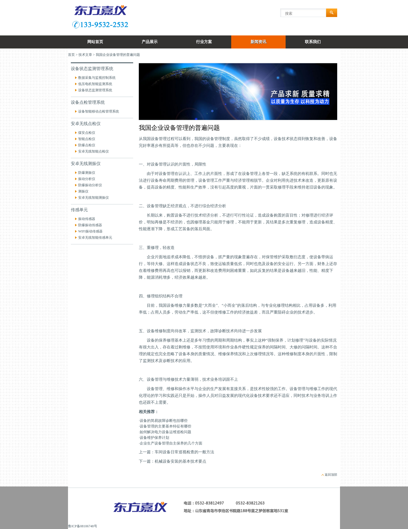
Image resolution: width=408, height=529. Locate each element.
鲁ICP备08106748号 (82, 526)
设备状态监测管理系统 (95, 90)
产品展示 (150, 42)
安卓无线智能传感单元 (95, 238)
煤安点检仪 (86, 133)
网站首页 (95, 42)
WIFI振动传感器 (90, 231)
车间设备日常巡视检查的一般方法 (184, 452)
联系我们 (313, 42)
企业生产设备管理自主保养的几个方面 (171, 443)
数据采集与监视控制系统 (97, 78)
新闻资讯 (258, 42)
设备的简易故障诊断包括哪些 (164, 420)
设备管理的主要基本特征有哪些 (165, 426)
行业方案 (204, 42)
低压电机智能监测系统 (95, 84)
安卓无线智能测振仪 (93, 198)
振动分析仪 (86, 179)
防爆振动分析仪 (90, 185)
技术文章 (85, 55)
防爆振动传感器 (90, 225)
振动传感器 (86, 219)
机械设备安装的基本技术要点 (180, 461)
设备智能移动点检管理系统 (98, 111)
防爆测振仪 (86, 173)
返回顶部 (331, 474)
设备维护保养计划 (154, 437)
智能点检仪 (86, 139)
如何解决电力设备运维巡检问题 (165, 432)
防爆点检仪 (86, 145)
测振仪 (83, 191)
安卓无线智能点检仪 (93, 151)
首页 (71, 55)
